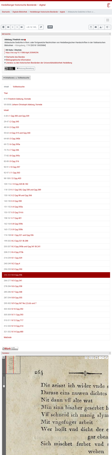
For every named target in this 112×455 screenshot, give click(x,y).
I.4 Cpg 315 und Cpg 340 (17, 133)
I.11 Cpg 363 (12, 173)
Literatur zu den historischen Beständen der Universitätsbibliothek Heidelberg (39, 63)
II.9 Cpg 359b (13, 229)
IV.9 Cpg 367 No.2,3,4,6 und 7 (20, 303)
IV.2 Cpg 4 (12, 263)
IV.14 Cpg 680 (13, 332)
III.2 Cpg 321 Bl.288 (16, 241)
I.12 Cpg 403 (12, 178)
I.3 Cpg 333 (11, 127)
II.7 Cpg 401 (13, 218)
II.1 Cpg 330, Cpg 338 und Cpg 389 (22, 190)
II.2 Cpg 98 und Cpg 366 (18, 195)
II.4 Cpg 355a (13, 207)
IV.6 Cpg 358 (13, 286)
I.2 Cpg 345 (11, 121)
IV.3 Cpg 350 (13, 269)
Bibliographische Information (18, 60)
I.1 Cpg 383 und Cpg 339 (16, 116)
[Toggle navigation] (107, 20)
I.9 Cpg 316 (11, 161)
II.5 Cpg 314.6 (13, 212)
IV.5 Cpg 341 (13, 280)
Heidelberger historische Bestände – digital (23, 5)
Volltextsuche (18, 87)
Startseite (6, 12)
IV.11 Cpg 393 (13, 315)
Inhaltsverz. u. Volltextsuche (16, 78)
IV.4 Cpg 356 (13, 275)
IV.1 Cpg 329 (13, 258)
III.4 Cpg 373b (13, 252)
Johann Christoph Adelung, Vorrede (23, 104)
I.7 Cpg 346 (11, 150)
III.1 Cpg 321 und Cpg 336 (19, 235)
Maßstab (7, 337)
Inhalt (6, 87)
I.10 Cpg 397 (12, 167)
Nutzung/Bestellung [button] (25, 68)
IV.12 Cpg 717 (13, 320)
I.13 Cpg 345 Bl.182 (16, 184)
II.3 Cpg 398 (13, 201)
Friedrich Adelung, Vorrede (17, 99)
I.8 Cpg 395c (12, 156)
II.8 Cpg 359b (13, 224)
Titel (6, 93)
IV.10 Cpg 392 (13, 309)
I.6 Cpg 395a (12, 144)
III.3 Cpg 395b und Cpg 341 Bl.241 (22, 246)
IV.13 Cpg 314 (13, 326)
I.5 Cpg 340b (12, 138)
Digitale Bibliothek (20, 12)
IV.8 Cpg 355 (13, 297)
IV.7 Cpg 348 (13, 292)
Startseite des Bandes (15, 57)
